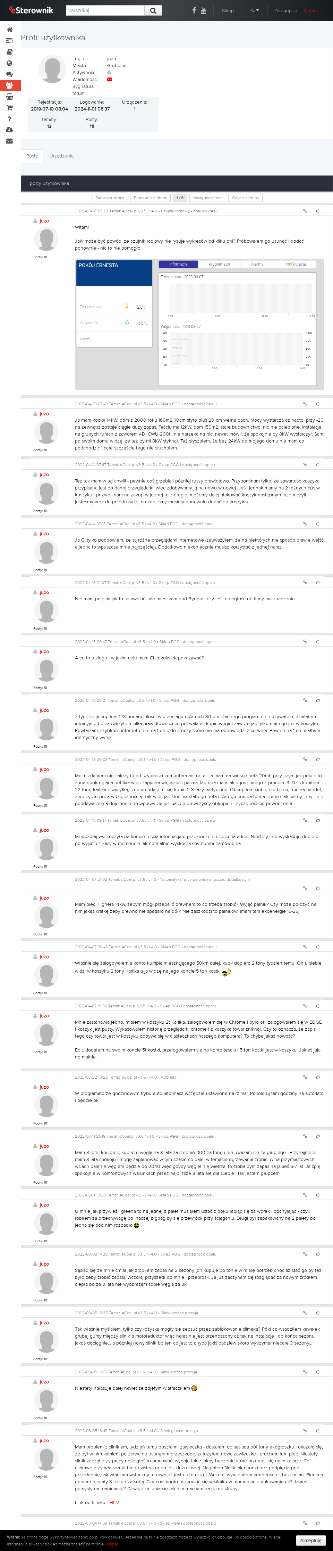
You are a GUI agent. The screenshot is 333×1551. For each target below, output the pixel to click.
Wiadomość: (85, 79)
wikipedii (113, 1544)
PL (254, 10)
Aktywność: (84, 73)
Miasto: (79, 66)
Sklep (228, 11)
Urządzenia (62, 156)
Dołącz (311, 11)
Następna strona (207, 198)
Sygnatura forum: (83, 90)
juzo (44, 221)
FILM (114, 1503)
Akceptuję (311, 1540)
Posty (32, 156)
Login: (78, 59)
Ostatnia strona (245, 198)
